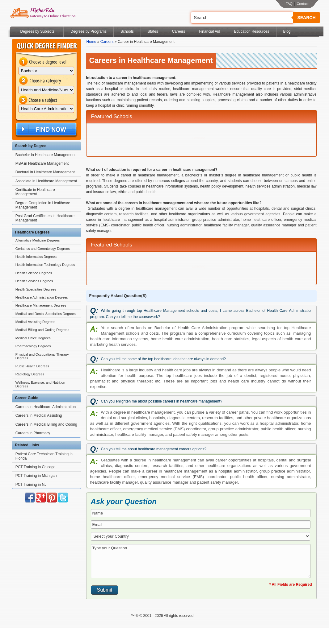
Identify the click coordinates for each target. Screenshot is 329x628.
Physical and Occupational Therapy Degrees (42, 356)
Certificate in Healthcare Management (35, 192)
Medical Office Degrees (33, 338)
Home (91, 41)
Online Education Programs (43, 13)
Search (306, 17)
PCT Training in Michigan (36, 475)
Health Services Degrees (34, 281)
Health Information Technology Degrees (45, 264)
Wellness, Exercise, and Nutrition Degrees (40, 384)
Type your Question (201, 561)
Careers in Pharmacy (32, 433)
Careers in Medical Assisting (38, 415)
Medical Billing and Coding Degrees (42, 330)
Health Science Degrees (33, 273)
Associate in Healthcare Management (46, 181)
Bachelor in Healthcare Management (45, 155)
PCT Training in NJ (30, 484)
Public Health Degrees (32, 366)
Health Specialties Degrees (36, 289)
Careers (178, 31)
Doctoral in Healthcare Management (45, 172)
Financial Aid (209, 31)
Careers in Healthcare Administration (45, 407)
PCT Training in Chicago (35, 467)
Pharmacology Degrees (33, 346)
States (153, 31)
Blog (287, 31)
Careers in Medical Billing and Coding (46, 424)
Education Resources (251, 31)
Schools (127, 31)
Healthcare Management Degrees (40, 305)
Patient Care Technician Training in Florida (44, 456)
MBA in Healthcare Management (42, 163)
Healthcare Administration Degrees (41, 297)
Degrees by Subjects (37, 31)
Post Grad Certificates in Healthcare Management (44, 218)
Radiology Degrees (29, 374)
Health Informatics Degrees (36, 256)
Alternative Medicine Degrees (37, 240)
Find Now (45, 129)
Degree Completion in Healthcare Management (42, 205)
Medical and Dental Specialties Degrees (45, 314)
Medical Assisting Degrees (35, 322)
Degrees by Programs (88, 31)
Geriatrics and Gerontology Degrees (42, 248)
